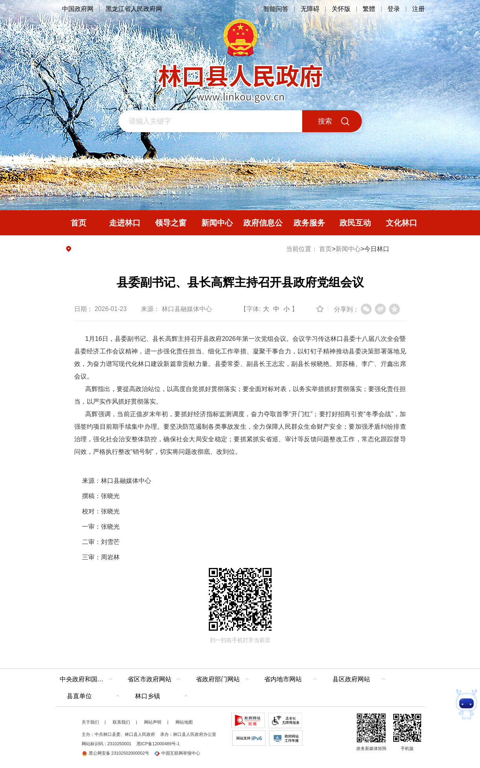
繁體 (369, 8)
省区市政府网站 (150, 679)
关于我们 (90, 722)
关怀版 (341, 8)
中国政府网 (77, 8)
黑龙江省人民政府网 (134, 8)
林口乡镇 (147, 696)
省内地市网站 (283, 679)
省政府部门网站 (218, 679)
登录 (393, 8)
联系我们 (121, 722)
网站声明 (152, 722)
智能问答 (275, 8)
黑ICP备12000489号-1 (158, 743)
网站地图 (184, 722)
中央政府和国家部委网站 (88, 679)
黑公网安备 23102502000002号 (116, 753)
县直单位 (79, 696)
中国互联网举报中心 (177, 753)
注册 (418, 8)
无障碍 (310, 8)
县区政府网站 (351, 679)
